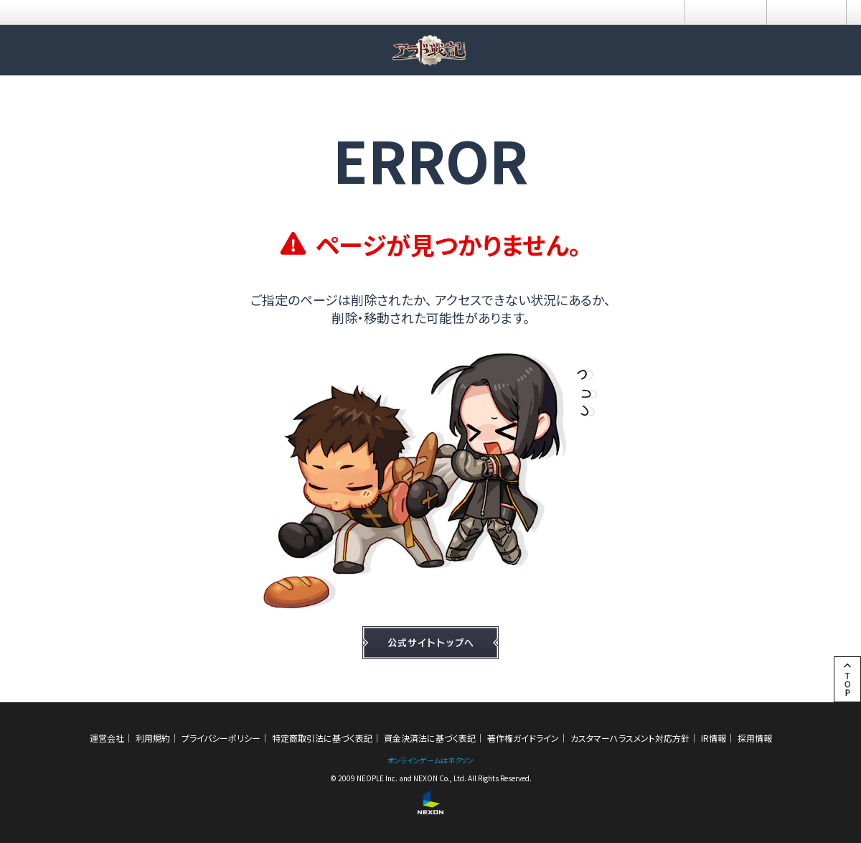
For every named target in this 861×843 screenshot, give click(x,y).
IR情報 (713, 738)
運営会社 (107, 738)
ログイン (725, 12)
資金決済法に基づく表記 (430, 738)
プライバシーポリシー (221, 738)
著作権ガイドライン (523, 738)
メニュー (806, 12)
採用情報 (755, 738)
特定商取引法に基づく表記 (322, 738)
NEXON (41, 12)
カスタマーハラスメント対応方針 (630, 738)
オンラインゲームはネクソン (430, 760)
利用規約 (153, 738)
